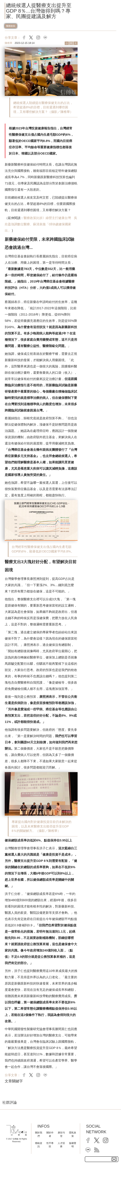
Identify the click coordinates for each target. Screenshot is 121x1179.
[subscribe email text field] (101, 1159)
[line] (88, 1150)
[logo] (16, 1130)
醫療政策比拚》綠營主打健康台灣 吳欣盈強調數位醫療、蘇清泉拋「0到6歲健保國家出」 (41, 224)
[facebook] (88, 1140)
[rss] (96, 1150)
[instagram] (105, 1140)
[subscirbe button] (114, 1159)
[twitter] (96, 1140)
